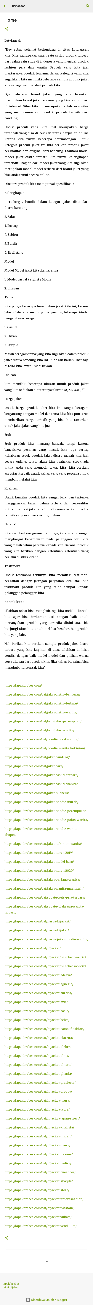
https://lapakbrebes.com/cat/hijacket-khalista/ (39, 1127)
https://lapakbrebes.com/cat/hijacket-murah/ (38, 1136)
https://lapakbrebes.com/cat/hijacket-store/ (36, 1190)
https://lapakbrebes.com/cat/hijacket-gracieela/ (40, 1082)
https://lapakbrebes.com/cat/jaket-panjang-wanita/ (42, 879)
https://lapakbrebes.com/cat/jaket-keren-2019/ (38, 853)
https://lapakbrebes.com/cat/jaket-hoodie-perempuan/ (45, 811)
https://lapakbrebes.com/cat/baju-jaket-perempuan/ (42, 721)
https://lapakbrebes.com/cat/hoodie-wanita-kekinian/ (44, 748)
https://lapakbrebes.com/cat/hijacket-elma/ (36, 1056)
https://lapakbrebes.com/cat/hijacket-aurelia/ (38, 993)
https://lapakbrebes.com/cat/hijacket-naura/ (37, 1145)
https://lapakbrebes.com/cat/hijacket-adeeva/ (38, 975)
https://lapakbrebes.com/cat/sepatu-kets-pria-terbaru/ (44, 897)
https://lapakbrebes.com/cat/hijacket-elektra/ (38, 1047)
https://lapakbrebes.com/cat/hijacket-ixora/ (37, 1109)
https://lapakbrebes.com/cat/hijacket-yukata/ (38, 1217)
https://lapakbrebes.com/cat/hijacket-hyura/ (37, 1100)
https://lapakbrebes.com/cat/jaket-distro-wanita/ (40, 712)
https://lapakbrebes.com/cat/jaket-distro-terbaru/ (41, 703)
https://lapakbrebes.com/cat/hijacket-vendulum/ (40, 1226)
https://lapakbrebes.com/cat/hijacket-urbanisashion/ (44, 1199)
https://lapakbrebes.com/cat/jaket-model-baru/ (39, 861)
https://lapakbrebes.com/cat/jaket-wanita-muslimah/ (44, 888)
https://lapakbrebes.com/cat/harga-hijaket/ (36, 930)
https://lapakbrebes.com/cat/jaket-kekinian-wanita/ (43, 844)
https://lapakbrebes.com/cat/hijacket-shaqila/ (38, 1181)
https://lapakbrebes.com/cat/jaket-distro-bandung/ (42, 694)
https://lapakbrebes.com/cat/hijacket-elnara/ (37, 1065)
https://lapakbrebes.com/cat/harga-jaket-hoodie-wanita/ (46, 939)
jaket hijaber (11, 1287)
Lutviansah (17, 6)
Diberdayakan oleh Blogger (46, 1299)
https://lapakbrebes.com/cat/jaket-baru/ (33, 766)
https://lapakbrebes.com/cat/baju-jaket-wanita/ (39, 730)
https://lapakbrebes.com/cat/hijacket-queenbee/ (40, 1172)
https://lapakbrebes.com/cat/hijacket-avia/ (36, 1002)
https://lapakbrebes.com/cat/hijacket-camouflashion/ (44, 1029)
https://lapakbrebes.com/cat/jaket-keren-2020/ (39, 870)
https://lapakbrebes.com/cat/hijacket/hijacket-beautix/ (45, 957)
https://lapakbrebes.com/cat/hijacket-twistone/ (39, 1208)
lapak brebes (11, 1283)
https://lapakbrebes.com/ (23, 685)
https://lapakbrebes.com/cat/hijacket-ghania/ (38, 1073)
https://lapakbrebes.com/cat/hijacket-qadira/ (37, 1163)
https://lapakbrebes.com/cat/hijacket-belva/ (36, 1020)
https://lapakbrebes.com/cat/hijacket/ (32, 948)
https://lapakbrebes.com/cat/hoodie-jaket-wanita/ (41, 739)
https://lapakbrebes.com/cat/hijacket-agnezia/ (38, 984)
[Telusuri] (88, 5)
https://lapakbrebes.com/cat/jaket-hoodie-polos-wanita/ (46, 820)
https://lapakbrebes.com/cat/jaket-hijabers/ (36, 793)
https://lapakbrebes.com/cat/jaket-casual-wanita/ (41, 784)
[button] (6, 29)
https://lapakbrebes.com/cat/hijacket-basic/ (36, 1011)
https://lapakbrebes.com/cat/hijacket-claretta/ (38, 1038)
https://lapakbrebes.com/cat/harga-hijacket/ (37, 921)
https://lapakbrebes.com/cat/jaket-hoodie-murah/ (41, 802)
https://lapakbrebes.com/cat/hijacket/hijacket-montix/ (45, 966)
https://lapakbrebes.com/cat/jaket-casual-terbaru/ (41, 775)
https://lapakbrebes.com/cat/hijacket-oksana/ (38, 1154)
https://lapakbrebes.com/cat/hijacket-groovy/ (38, 1091)
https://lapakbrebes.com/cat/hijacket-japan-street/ (42, 1118)
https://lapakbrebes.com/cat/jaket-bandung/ (37, 757)
